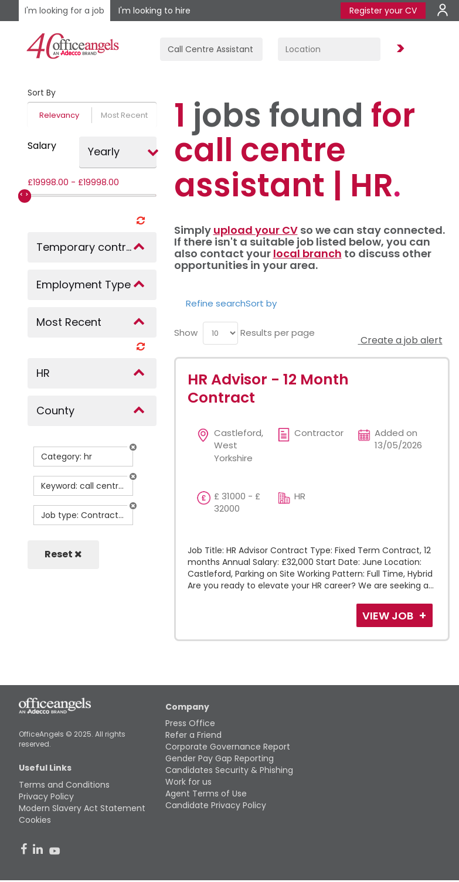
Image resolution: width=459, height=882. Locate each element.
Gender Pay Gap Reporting (219, 758)
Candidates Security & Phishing (229, 770)
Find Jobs (398, 49)
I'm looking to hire (154, 10)
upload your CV (255, 230)
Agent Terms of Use (206, 793)
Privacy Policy (46, 796)
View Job (389, 615)
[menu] (220, 333)
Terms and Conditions (64, 785)
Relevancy (59, 115)
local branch (307, 253)
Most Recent (124, 115)
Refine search (216, 303)
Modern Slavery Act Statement (82, 808)
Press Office (190, 723)
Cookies (35, 820)
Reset (63, 554)
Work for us (188, 782)
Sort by (261, 303)
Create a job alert (400, 340)
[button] (133, 447)
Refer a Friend (193, 735)
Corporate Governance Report (227, 746)
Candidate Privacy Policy (215, 805)
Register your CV (383, 10)
